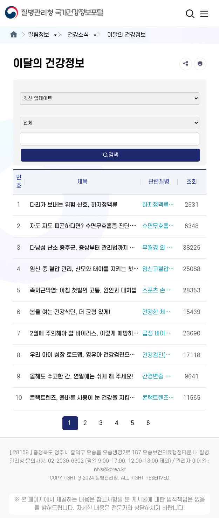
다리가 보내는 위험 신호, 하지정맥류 (73, 205)
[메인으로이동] (13, 35)
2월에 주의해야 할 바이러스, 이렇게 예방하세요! (84, 334)
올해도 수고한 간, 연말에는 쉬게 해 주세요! (81, 377)
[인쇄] (200, 64)
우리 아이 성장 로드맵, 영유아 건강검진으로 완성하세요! (84, 355)
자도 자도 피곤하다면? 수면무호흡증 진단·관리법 (84, 226)
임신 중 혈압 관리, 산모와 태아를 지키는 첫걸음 (84, 269)
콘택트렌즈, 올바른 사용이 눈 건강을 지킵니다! (84, 398)
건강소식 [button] (83, 35)
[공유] (185, 64)
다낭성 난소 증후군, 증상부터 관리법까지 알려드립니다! (84, 248)
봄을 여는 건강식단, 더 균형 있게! (70, 312)
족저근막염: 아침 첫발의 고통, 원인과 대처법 (83, 291)
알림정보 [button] (43, 35)
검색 (110, 155)
